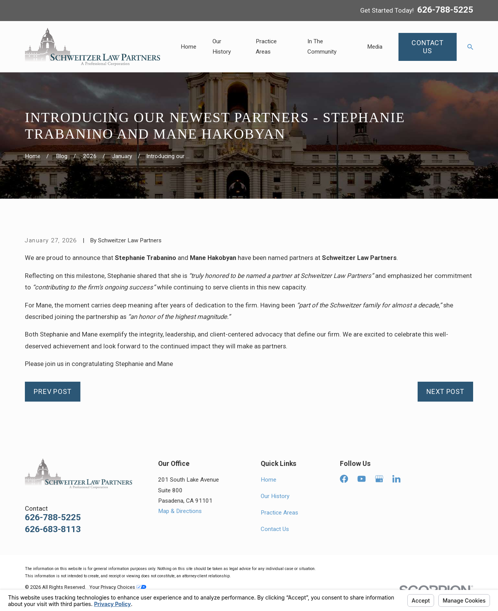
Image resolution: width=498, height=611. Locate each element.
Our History (275, 496)
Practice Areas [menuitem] (266, 46)
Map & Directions (180, 511)
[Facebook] (344, 479)
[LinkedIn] (396, 479)
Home (268, 479)
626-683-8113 (53, 529)
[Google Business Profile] (379, 479)
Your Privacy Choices (118, 587)
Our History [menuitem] (221, 46)
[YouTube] (362, 479)
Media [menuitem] (374, 46)
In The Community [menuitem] (321, 46)
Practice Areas (279, 512)
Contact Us (275, 529)
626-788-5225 (445, 10)
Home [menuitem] (188, 46)
